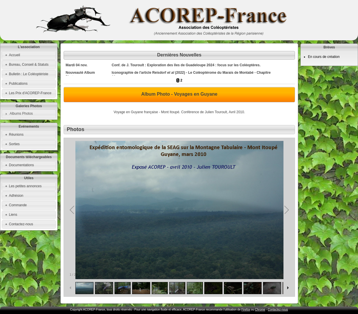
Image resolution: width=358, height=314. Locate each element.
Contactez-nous (21, 224)
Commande (18, 205)
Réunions (16, 135)
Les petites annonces (25, 186)
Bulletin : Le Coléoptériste (28, 74)
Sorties (14, 144)
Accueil (14, 55)
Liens (13, 215)
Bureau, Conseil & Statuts (28, 65)
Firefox (245, 309)
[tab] (29, 113)
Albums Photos (21, 113)
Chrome (260, 309)
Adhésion (16, 196)
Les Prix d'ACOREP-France (30, 93)
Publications (18, 84)
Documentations (21, 165)
